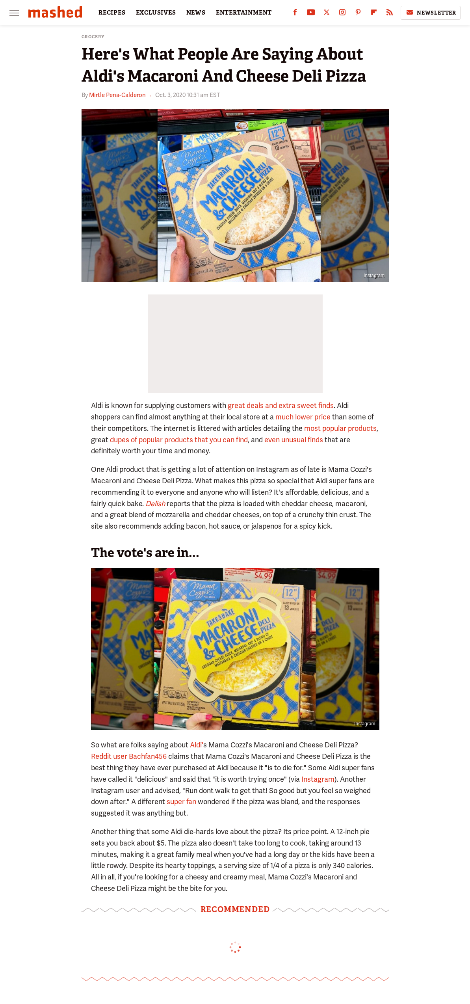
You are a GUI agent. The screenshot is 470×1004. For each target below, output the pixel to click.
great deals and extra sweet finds (281, 405)
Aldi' (196, 744)
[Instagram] (342, 14)
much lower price (303, 416)
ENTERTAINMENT (244, 13)
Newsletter (430, 12)
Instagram (374, 275)
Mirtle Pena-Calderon (117, 95)
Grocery (93, 37)
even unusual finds (293, 439)
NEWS (196, 13)
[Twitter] (326, 14)
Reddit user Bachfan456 (129, 756)
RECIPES (112, 13)
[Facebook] (295, 14)
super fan (181, 801)
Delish (155, 503)
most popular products (340, 428)
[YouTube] (311, 14)
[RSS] (389, 14)
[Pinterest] (358, 14)
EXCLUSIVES (156, 13)
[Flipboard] (374, 14)
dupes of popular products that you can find (179, 439)
